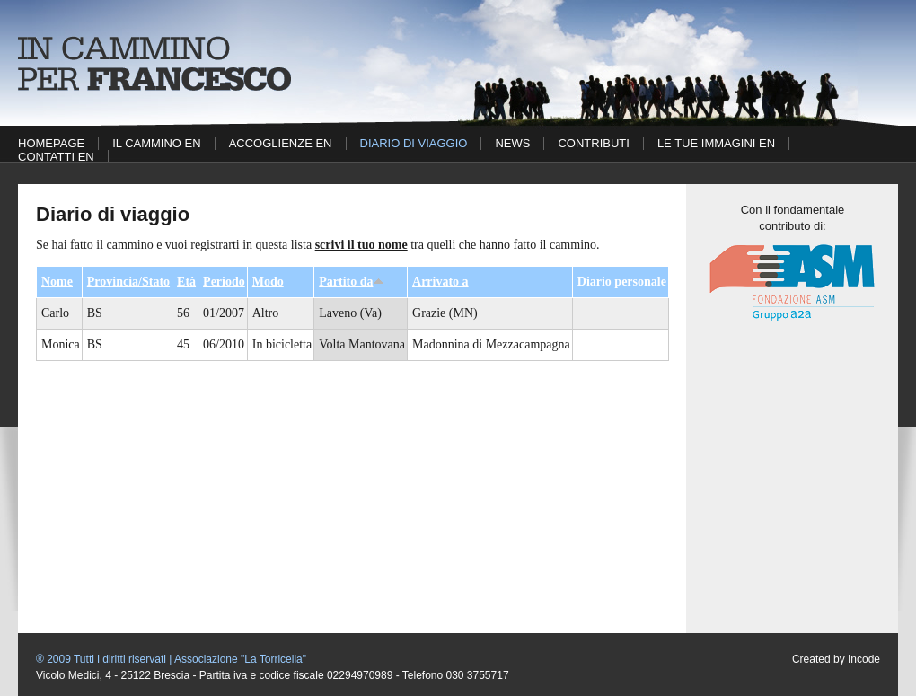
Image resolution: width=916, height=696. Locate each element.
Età (186, 281)
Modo (268, 281)
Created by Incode (836, 659)
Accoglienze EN (280, 143)
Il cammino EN (156, 143)
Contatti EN (56, 156)
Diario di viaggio (414, 143)
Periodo (224, 281)
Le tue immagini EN (716, 143)
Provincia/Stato (128, 281)
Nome (57, 281)
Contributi (593, 143)
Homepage (51, 143)
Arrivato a (440, 281)
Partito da (351, 281)
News (512, 143)
